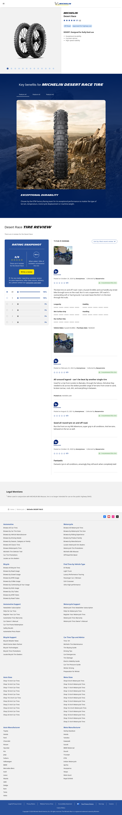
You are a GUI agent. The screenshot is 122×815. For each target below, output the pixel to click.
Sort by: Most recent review (105, 241)
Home (11, 509)
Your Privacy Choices (85, 804)
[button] (72, 20)
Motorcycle (20, 509)
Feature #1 (23, 94)
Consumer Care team (33, 283)
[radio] (27, 292)
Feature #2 (36, 94)
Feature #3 (50, 94)
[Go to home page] (62, 4)
